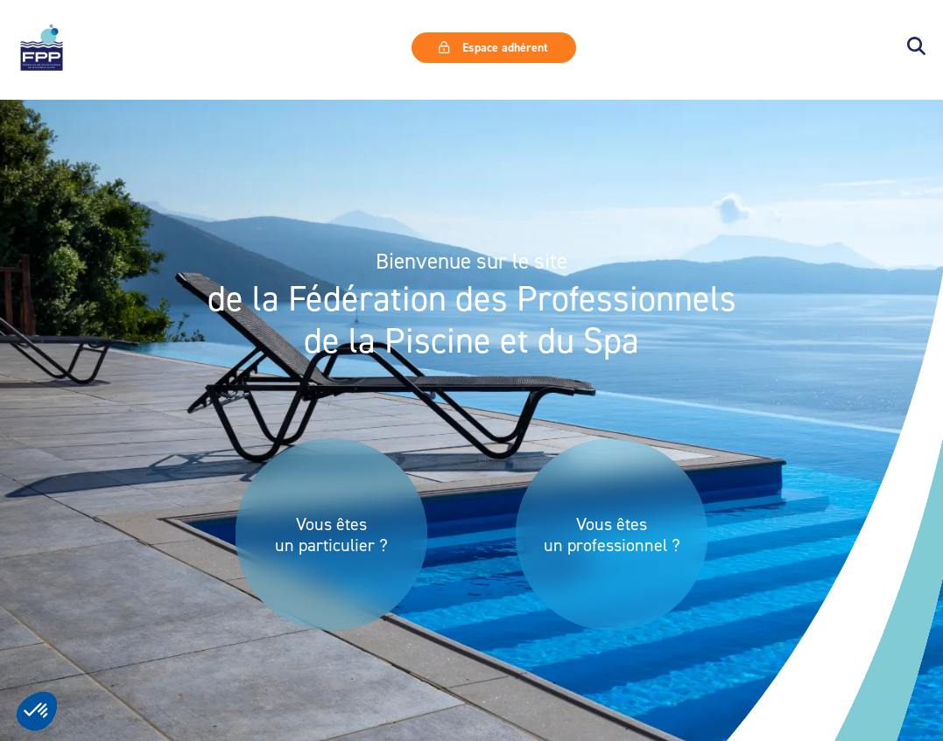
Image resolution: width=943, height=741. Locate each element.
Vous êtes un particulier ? (331, 535)
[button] (916, 48)
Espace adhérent (493, 47)
